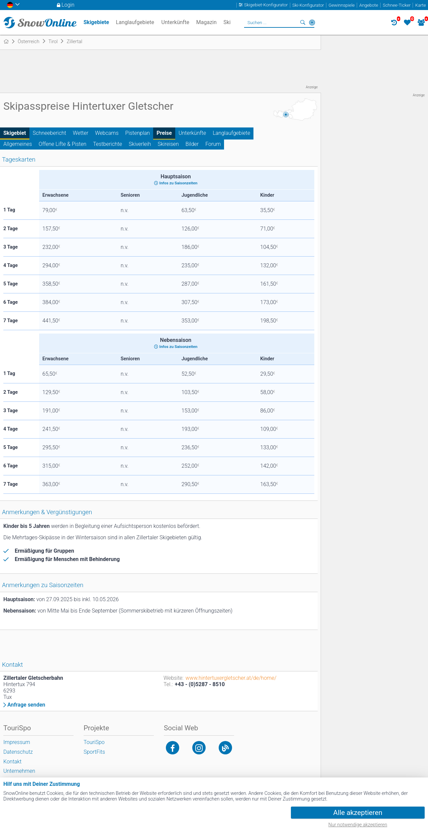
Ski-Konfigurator (308, 5)
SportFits (94, 752)
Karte (420, 5)
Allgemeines (17, 144)
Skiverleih (140, 144)
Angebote (368, 5)
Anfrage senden (26, 705)
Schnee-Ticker (397, 5)
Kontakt (12, 761)
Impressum (16, 742)
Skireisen (168, 144)
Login (68, 5)
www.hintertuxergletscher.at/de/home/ (231, 678)
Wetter (80, 133)
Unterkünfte (192, 133)
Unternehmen (19, 771)
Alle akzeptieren (358, 813)
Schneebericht (49, 133)
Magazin (206, 22)
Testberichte (107, 144)
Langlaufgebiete (231, 133)
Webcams (106, 133)
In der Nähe (312, 22)
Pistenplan (137, 133)
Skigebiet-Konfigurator (266, 5)
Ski (227, 22)
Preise (164, 133)
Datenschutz (18, 752)
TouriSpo (94, 742)
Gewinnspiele (341, 5)
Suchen (302, 22)
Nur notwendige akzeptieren (357, 825)
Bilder (192, 144)
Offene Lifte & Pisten (63, 144)
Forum (213, 144)
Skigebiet (14, 133)
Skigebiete (96, 22)
